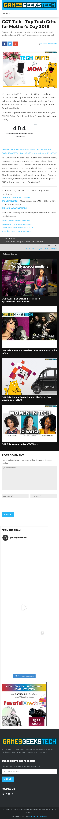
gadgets (10, 35)
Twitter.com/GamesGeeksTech (16, 221)
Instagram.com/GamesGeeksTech (17, 224)
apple (4, 35)
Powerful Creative (37, 816)
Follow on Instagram (24, 676)
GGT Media (17, 32)
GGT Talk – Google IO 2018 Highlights (41, 248)
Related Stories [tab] (10, 254)
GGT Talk (26, 32)
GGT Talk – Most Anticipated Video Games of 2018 (22, 241)
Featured (8, 32)
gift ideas (27, 35)
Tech (33, 32)
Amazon (41, 32)
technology (36, 35)
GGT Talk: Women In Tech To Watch (20, 444)
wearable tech (48, 35)
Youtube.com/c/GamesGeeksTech (17, 231)
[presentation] (20, 504)
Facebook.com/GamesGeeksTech (17, 228)
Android (49, 32)
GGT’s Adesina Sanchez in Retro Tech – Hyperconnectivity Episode (21, 300)
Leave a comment (48, 44)
